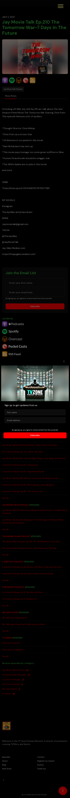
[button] (64, 361)
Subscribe (35, 435)
